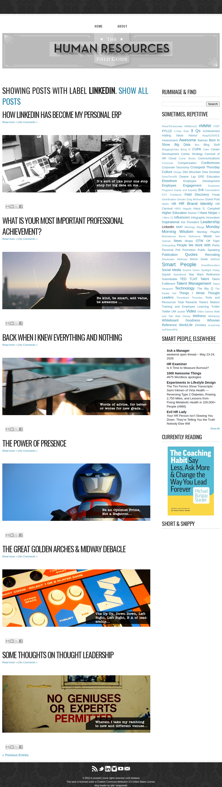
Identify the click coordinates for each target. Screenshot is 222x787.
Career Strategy (192, 154)
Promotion (188, 250)
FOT (164, 194)
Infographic (198, 217)
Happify (187, 208)
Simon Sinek (199, 259)
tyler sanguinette (119, 785)
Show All (215, 428)
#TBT (216, 126)
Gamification (169, 199)
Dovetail (214, 172)
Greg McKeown (195, 199)
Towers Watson (209, 302)
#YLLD (167, 131)
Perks (216, 245)
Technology (185, 288)
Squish (166, 274)
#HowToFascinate (172, 126)
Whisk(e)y (214, 316)
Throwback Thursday (189, 297)
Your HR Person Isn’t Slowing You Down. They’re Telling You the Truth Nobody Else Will (191, 420)
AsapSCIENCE (211, 135)
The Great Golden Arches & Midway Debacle (64, 549)
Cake (206, 149)
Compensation (187, 163)
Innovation (213, 217)
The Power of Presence (34, 443)
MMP (179, 227)
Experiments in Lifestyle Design (191, 382)
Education (213, 176)
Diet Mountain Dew (195, 172)
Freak (216, 194)
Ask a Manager (178, 350)
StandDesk (179, 274)
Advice (192, 135)
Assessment (170, 140)
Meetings (190, 227)
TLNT (193, 279)
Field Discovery (197, 194)
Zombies (200, 325)
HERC (165, 204)
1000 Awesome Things (184, 373)
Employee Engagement (181, 185)
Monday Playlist (208, 232)
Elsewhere (169, 181)
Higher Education (174, 213)
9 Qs (195, 131)
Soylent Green (191, 270)
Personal (167, 250)
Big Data (182, 144)
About (122, 26)
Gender (181, 199)
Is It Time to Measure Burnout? (188, 368)
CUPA (196, 149)
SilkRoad (182, 259)
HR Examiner (177, 364)
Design (178, 172)
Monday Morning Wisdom (191, 229)
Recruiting (212, 254)
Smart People (179, 264)
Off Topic (213, 241)
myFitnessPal (169, 329)
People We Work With (194, 245)
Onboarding (168, 245)
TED (183, 279)
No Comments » (28, 122)
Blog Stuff (212, 144)
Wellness (199, 316)
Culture (167, 172)
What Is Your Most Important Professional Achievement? (62, 226)
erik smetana (132, 778)
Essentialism (212, 190)
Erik (201, 190)
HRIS (178, 208)
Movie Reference (190, 236)
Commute (167, 163)
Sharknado (168, 259)
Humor (192, 213)
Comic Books (187, 158)
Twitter (166, 311)
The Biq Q (205, 288)
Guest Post (212, 199)
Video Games (205, 311)
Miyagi (200, 227)
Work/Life (186, 325)
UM (173, 311)
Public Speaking (208, 250)
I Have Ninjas (207, 213)
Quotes (191, 254)
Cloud (172, 158)
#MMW (205, 126)
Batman (203, 140)
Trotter (215, 306)
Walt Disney (183, 316)
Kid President (190, 222)
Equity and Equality (185, 190)
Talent (204, 279)
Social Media (171, 270)
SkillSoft (215, 259)
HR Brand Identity (196, 203)
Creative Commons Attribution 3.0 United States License (126, 782)
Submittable (169, 279)
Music (208, 236)
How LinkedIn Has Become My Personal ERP (61, 114)
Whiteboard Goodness (181, 320)
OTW (199, 241)
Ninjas (189, 241)
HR (174, 204)
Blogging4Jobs (170, 149)
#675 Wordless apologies (184, 377)
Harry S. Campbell (207, 208)
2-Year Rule (181, 131)
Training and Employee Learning (185, 306)
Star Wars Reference (204, 274)
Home (99, 26)
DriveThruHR (169, 176)
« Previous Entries (15, 755)
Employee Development (201, 181)
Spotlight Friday (210, 270)
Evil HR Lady (177, 412)
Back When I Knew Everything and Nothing (62, 337)
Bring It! (186, 149)
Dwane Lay (187, 176)
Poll (177, 250)
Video (191, 311)
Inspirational (170, 222)
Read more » (9, 122)
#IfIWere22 (190, 126)
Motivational (169, 236)
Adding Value (172, 135)
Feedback (176, 194)
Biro (197, 144)
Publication (170, 254)
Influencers (182, 217)
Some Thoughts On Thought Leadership (57, 654)
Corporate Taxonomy (175, 167)
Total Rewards (187, 302)
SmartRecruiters (210, 265)
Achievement (211, 131)
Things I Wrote (192, 293)
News (178, 241)
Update (181, 311)
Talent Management (193, 283)
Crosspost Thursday (205, 167)
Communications (209, 158)
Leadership (210, 222)
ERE (201, 176)
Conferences (210, 163)
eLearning (214, 325)
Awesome (187, 140)
